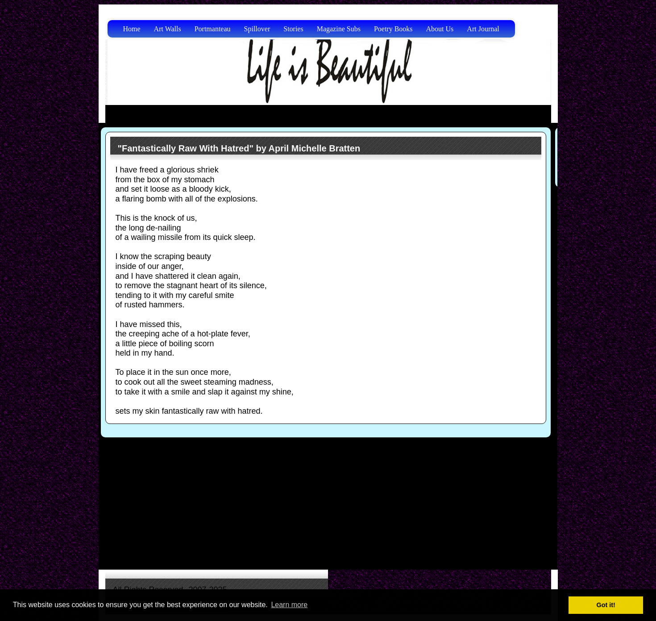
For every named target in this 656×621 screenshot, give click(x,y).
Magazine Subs (339, 29)
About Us (440, 29)
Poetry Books (393, 29)
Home (132, 29)
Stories (293, 29)
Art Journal (483, 29)
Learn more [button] (289, 604)
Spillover (257, 29)
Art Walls (167, 29)
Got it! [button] (606, 604)
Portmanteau (213, 29)
